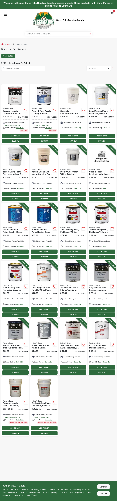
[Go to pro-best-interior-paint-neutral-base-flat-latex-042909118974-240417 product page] (44, 231)
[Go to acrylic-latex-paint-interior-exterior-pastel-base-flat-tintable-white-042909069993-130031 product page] (102, 289)
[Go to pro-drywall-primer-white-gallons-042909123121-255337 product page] (73, 173)
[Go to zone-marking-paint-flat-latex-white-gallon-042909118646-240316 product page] (73, 231)
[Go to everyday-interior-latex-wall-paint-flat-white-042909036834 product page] (15, 114)
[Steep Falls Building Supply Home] (44, 20)
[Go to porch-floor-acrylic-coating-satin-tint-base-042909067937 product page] (44, 114)
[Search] (90, 34)
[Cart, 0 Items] (112, 13)
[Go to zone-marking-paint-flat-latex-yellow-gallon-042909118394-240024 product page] (102, 231)
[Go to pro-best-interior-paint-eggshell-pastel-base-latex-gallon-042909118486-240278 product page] (15, 231)
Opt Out (103, 494)
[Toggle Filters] (114, 68)
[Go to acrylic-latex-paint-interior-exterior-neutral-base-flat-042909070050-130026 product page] (73, 289)
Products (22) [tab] (8, 56)
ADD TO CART (15, 136)
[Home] (2, 44)
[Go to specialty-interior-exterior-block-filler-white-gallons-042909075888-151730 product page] (73, 114)
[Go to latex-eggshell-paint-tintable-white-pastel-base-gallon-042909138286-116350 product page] (44, 289)
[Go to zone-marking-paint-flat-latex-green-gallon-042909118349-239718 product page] (15, 289)
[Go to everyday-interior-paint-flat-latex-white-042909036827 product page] (15, 406)
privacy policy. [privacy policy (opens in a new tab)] (57, 492)
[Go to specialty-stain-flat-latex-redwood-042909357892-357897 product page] (73, 346)
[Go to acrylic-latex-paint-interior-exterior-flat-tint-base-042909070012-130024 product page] (15, 346)
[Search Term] (58, 33)
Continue (103, 487)
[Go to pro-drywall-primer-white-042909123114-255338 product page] (44, 346)
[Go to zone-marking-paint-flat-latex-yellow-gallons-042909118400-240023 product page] (15, 173)
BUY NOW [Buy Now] (15, 141)
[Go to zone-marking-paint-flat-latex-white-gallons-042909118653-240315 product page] (102, 114)
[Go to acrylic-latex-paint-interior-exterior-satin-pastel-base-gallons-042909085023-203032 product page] (44, 173)
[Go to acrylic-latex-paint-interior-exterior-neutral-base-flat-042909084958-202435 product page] (102, 346)
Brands (9, 44)
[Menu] (5, 14)
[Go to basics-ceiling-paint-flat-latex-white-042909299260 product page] (44, 406)
